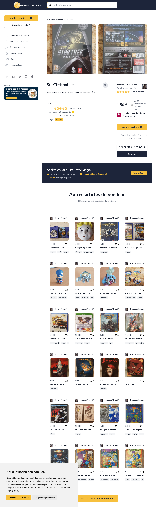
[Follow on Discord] (26, 77)
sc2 (77, 298)
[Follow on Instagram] (7, 77)
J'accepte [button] (12, 497)
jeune (53, 252)
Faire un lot (139, 173)
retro (140, 298)
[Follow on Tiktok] (32, 77)
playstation (68, 252)
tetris (135, 434)
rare (141, 434)
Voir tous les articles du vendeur (97, 498)
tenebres (54, 389)
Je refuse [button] (25, 497)
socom (104, 343)
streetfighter (130, 298)
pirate (103, 389)
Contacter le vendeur (132, 147)
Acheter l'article (132, 127)
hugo (128, 252)
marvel (53, 298)
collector (62, 298)
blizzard (85, 298)
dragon (104, 434)
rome (78, 434)
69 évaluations (137, 91)
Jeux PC (73, 20)
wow (87, 343)
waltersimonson (142, 343)
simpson (92, 480)
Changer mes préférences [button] (44, 497)
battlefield (55, 343)
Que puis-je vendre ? (21, 25)
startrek (59, 120)
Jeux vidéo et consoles (56, 20)
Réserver (132, 154)
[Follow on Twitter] (20, 77)
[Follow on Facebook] (13, 77)
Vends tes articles (21, 18)
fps (111, 343)
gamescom (88, 252)
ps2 (59, 252)
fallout (78, 252)
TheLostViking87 (133, 85)
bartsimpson (81, 480)
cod (63, 343)
